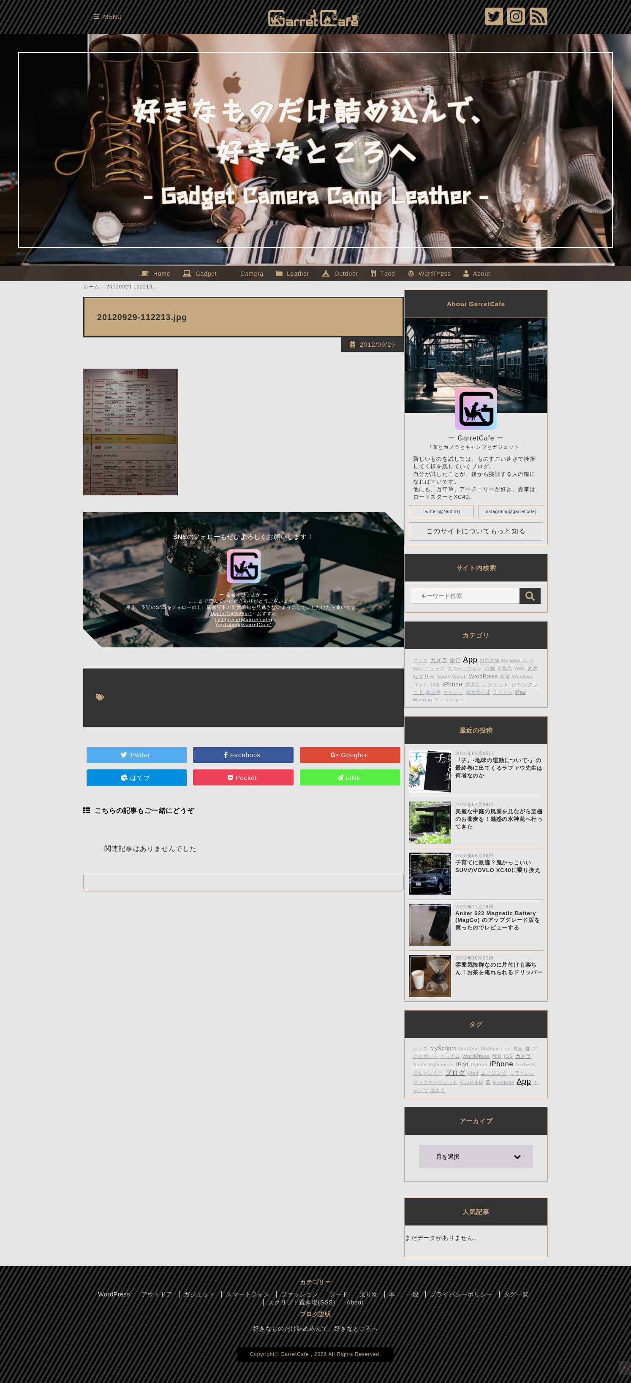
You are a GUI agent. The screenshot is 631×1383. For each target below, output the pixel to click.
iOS (508, 1056)
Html (473, 1073)
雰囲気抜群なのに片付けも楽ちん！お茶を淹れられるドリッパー (499, 968)
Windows (522, 676)
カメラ (439, 660)
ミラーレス (522, 1073)
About (355, 1302)
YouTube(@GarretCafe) (243, 624)
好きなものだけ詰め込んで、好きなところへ (315, 1328)
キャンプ (453, 692)
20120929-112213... (132, 287)
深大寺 (437, 1090)
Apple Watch (452, 676)
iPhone (453, 684)
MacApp (422, 699)
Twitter (136, 754)
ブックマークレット (435, 1082)
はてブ (136, 777)
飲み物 (433, 692)
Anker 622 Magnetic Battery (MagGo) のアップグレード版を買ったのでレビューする (497, 920)
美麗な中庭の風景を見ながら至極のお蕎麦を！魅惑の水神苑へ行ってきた (499, 819)
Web (519, 668)
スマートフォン (464, 668)
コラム (420, 684)
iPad (520, 692)
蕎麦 (518, 1048)
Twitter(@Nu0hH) (231, 613)
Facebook (243, 754)
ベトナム (450, 1056)
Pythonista (441, 1064)
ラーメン (502, 692)
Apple (420, 1064)
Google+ (350, 754)
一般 (412, 1294)
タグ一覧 (516, 1294)
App (470, 659)
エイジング (494, 1073)
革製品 (505, 668)
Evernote (503, 1082)
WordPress (483, 676)
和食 (435, 684)
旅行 (455, 660)
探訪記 (472, 684)
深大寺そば (477, 692)
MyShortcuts (496, 1048)
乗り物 (368, 1294)
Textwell (525, 1064)
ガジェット (495, 684)
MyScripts (443, 1049)
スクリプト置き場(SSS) (301, 1302)
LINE (350, 777)
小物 (489, 668)
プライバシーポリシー (461, 1294)
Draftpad (469, 1048)
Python (479, 1064)
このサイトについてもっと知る (475, 531)
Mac (418, 668)
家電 (505, 676)
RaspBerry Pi (517, 660)
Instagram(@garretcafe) (243, 619)
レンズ (420, 1048)
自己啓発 (490, 660)
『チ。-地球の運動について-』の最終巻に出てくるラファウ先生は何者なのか (499, 768)
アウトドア (157, 1294)
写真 (497, 1056)
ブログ (455, 1072)
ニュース (435, 668)
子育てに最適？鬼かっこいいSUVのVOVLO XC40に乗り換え (498, 866)
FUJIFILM (471, 1082)
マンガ (420, 660)
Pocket (243, 777)
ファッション (449, 699)
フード (338, 1294)
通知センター (428, 1073)
